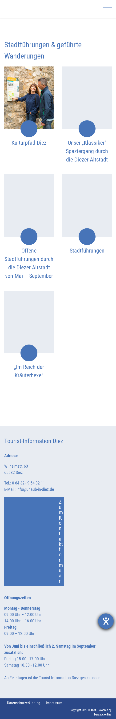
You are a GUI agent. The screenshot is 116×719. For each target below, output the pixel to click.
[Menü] (107, 9)
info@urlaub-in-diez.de (35, 489)
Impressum (54, 703)
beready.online (102, 714)
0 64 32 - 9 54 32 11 (28, 483)
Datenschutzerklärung (23, 703)
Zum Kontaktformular (36, 541)
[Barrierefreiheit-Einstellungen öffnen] (106, 621)
